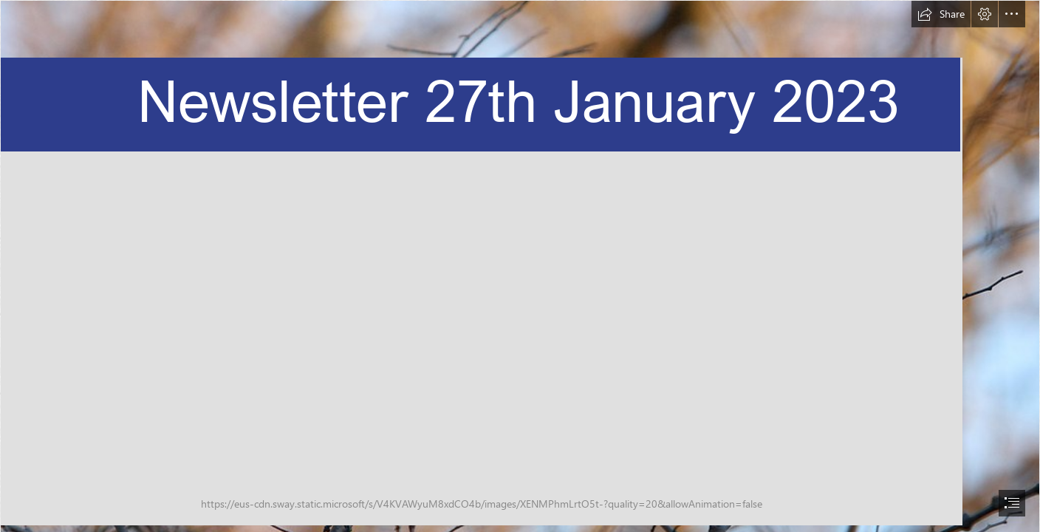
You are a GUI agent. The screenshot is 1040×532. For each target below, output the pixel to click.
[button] (941, 14)
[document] (520, 266)
